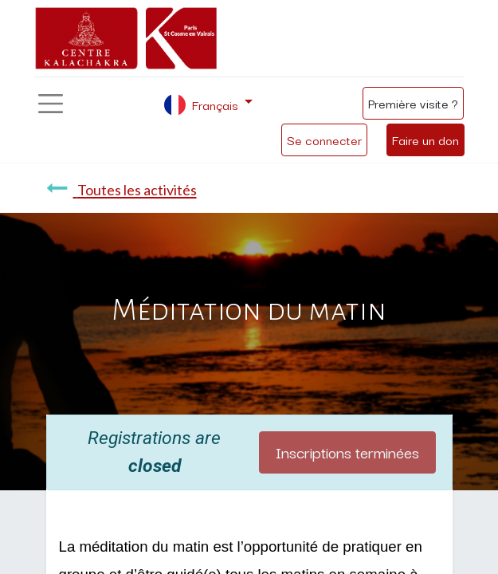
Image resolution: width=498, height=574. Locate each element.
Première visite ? (413, 102)
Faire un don (425, 139)
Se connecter (324, 139)
